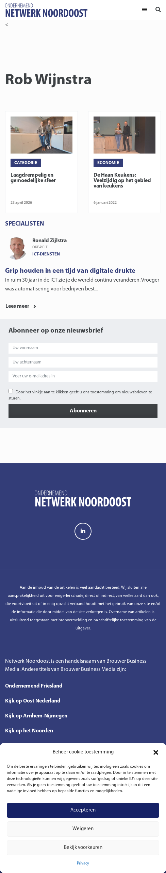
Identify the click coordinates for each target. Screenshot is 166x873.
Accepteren (83, 810)
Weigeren (83, 829)
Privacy (83, 863)
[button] (155, 752)
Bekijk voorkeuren (83, 847)
